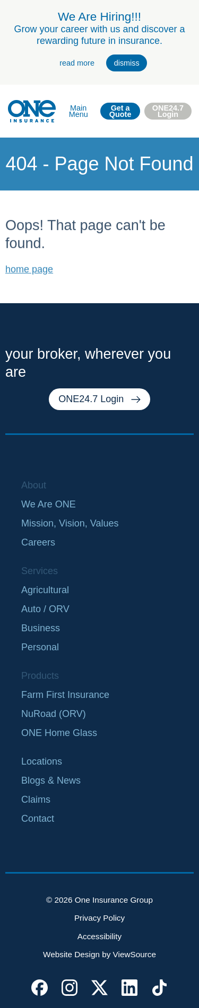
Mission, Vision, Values (69, 523)
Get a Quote (120, 111)
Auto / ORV (45, 609)
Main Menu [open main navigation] (78, 111)
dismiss (127, 63)
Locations (41, 761)
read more (76, 63)
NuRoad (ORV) (53, 714)
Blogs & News (51, 780)
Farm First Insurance (65, 694)
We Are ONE (48, 504)
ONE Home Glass (59, 733)
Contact (37, 818)
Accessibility (99, 936)
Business (40, 628)
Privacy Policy (99, 917)
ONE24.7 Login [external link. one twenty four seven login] (168, 111)
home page (29, 282)
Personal (40, 647)
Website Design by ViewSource (99, 954)
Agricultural (45, 590)
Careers (38, 542)
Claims (35, 799)
